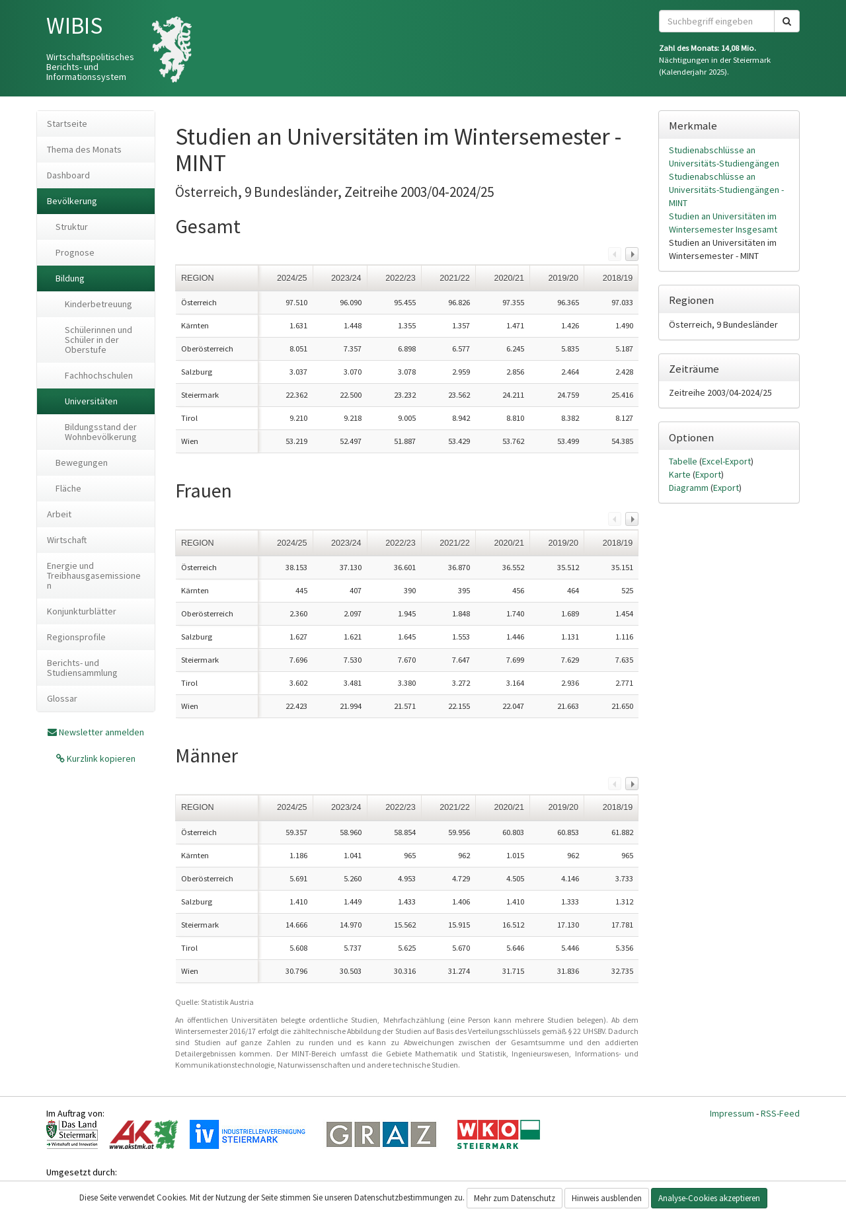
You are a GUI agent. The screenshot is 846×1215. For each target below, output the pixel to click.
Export (708, 474)
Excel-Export (726, 461)
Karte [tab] (681, 474)
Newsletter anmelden (101, 732)
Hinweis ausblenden (607, 1198)
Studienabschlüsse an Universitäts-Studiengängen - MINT (726, 189)
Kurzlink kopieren (100, 758)
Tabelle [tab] (684, 461)
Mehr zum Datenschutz (514, 1198)
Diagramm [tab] (690, 488)
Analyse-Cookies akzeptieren (709, 1198)
